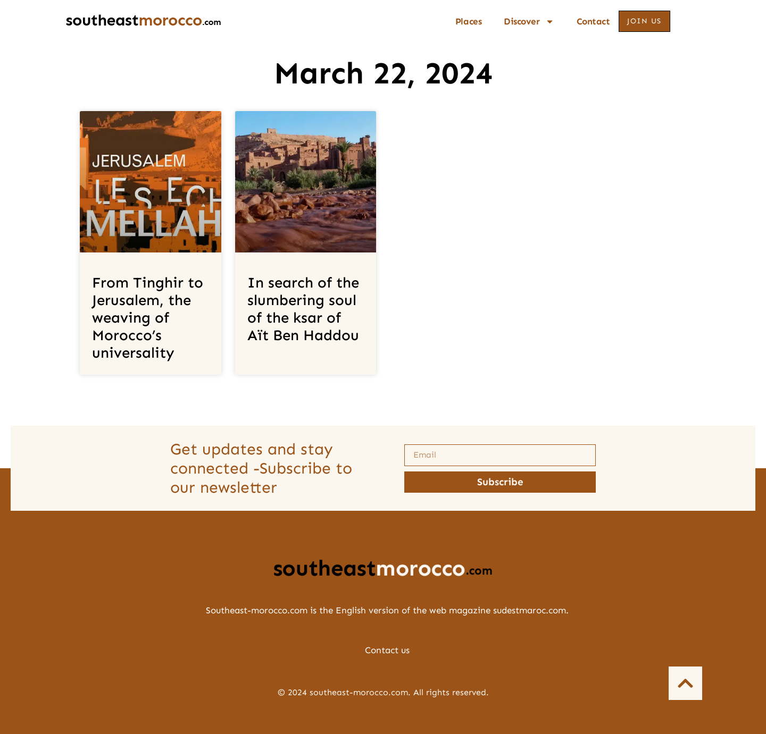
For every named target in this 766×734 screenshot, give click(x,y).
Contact (593, 21)
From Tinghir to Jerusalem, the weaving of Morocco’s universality (147, 318)
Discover (529, 21)
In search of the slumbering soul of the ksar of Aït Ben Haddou (303, 309)
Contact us (387, 650)
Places (468, 21)
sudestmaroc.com (529, 610)
